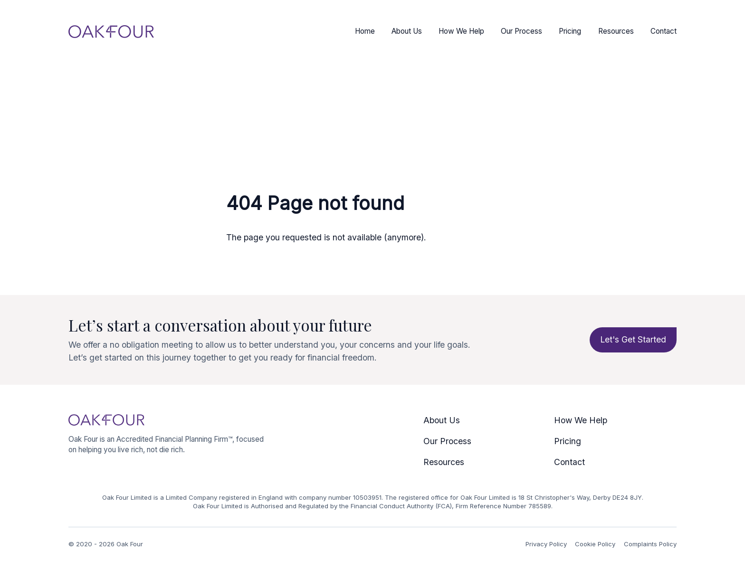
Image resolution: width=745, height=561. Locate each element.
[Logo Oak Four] (111, 31)
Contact (663, 31)
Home (365, 31)
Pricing (570, 31)
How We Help (461, 31)
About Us (407, 31)
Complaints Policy (650, 544)
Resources (616, 31)
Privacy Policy (546, 544)
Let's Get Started (633, 339)
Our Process (521, 31)
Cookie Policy (595, 544)
